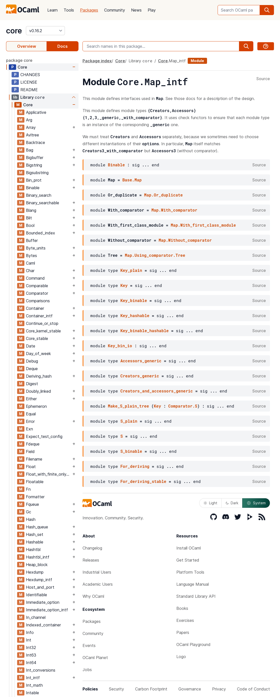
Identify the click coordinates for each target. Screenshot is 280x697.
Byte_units (36, 248)
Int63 (31, 655)
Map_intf (177, 60)
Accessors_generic (140, 360)
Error (30, 421)
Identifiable (36, 594)
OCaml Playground (193, 644)
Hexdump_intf (39, 579)
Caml (30, 263)
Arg (29, 119)
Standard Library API (196, 596)
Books (182, 608)
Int (28, 639)
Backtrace (35, 142)
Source (263, 79)
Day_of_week (38, 353)
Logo (181, 656)
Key (124, 285)
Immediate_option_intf (47, 609)
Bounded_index (40, 232)
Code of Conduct (253, 688)
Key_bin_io (120, 345)
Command (35, 278)
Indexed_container (43, 624)
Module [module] (197, 61)
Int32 (31, 647)
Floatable (35, 481)
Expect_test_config (44, 436)
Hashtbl (33, 549)
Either (31, 398)
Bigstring (34, 165)
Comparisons (38, 300)
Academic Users (98, 584)
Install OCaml (188, 548)
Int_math (34, 685)
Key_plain (131, 270)
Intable (32, 692)
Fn (28, 489)
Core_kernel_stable (43, 330)
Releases (91, 560)
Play (152, 10)
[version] (45, 30)
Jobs (87, 669)
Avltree (32, 134)
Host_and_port (40, 587)
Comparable (37, 285)
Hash (30, 519)
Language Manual (192, 584)
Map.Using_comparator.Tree (155, 255)
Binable (32, 187)
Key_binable (133, 300)
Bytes (31, 255)
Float (31, 466)
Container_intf (39, 315)
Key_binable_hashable (144, 330)
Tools (69, 10)
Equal (31, 413)
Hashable (34, 541)
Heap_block (37, 564)
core (14, 30)
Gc (28, 511)
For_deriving (134, 466)
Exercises (185, 620)
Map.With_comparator (174, 210)
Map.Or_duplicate (163, 194)
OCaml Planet (95, 657)
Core (22, 67)
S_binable (131, 451)
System (256, 503)
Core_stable (37, 338)
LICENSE (28, 82)
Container (35, 308)
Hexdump (35, 572)
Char (30, 270)
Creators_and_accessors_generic (156, 390)
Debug (32, 361)
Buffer (32, 240)
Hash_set (34, 534)
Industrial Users (97, 572)
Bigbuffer (34, 157)
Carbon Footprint (151, 688)
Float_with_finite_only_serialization (48, 474)
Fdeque (32, 443)
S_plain (128, 421)
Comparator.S (182, 406)
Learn (52, 10)
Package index (97, 60)
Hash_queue (37, 526)
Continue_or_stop (42, 323)
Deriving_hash (39, 376)
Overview (26, 46)
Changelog (92, 548)
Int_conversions (40, 670)
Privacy (219, 688)
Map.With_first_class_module (203, 225)
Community (114, 10)
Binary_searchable (42, 202)
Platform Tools (190, 572)
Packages (89, 10)
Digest (32, 383)
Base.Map (132, 179)
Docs (62, 46)
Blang (31, 210)
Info (30, 632)
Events (89, 645)
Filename (34, 459)
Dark (232, 503)
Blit (29, 217)
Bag (29, 150)
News (136, 10)
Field (30, 451)
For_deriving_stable (143, 481)
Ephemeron (36, 406)
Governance (189, 688)
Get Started (187, 560)
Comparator (37, 293)
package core (19, 60)
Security (116, 688)
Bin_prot (34, 180)
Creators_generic (139, 375)
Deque (32, 368)
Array (31, 127)
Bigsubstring (37, 172)
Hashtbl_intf (37, 557)
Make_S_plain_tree (128, 406)
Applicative (36, 112)
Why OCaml (93, 596)
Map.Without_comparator (185, 240)
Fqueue (32, 504)
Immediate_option (42, 602)
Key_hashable (134, 315)
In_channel (36, 617)
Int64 (31, 662)
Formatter (35, 496)
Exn (29, 428)
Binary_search (38, 195)
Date (30, 345)
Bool (30, 225)
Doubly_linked (38, 391)
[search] (267, 10)
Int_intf (33, 677)
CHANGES (30, 74)
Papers (182, 632)
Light (210, 503)
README (29, 89)
